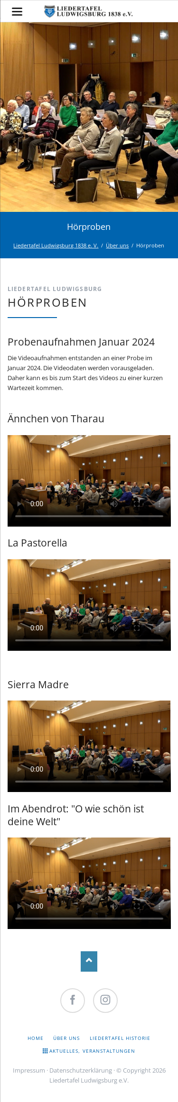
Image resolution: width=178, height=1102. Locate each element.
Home (36, 1038)
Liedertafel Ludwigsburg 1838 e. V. (55, 245)
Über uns (117, 245)
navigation (17, 11)
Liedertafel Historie (120, 1038)
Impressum (29, 1070)
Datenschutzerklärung (80, 1070)
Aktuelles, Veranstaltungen (92, 1050)
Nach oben (89, 961)
